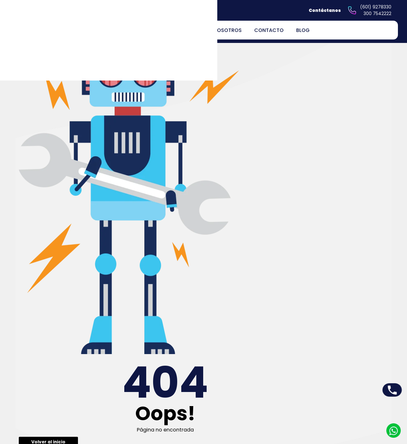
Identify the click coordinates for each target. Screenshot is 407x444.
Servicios (183, 399)
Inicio (179, 383)
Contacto (269, 30)
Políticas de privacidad (252, 397)
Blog (303, 30)
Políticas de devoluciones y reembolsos (254, 409)
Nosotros (228, 30)
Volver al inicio (172, 147)
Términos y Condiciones (253, 420)
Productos (184, 391)
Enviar (365, 245)
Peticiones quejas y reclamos (247, 386)
